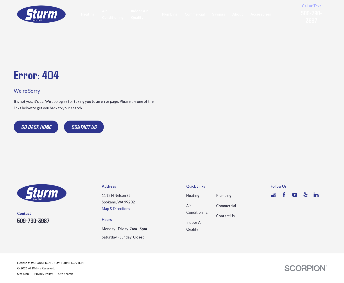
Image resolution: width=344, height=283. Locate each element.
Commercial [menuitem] (195, 14)
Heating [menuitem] (88, 14)
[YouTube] (294, 194)
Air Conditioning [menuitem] (113, 14)
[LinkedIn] (316, 194)
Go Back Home (36, 126)
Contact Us (84, 126)
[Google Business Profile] (273, 194)
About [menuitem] (237, 14)
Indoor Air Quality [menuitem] (139, 14)
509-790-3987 (311, 16)
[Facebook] (284, 194)
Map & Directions (116, 208)
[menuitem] (23, 273)
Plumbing (223, 195)
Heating (192, 195)
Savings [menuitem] (218, 14)
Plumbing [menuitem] (169, 14)
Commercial (226, 206)
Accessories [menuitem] (261, 14)
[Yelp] (305, 194)
